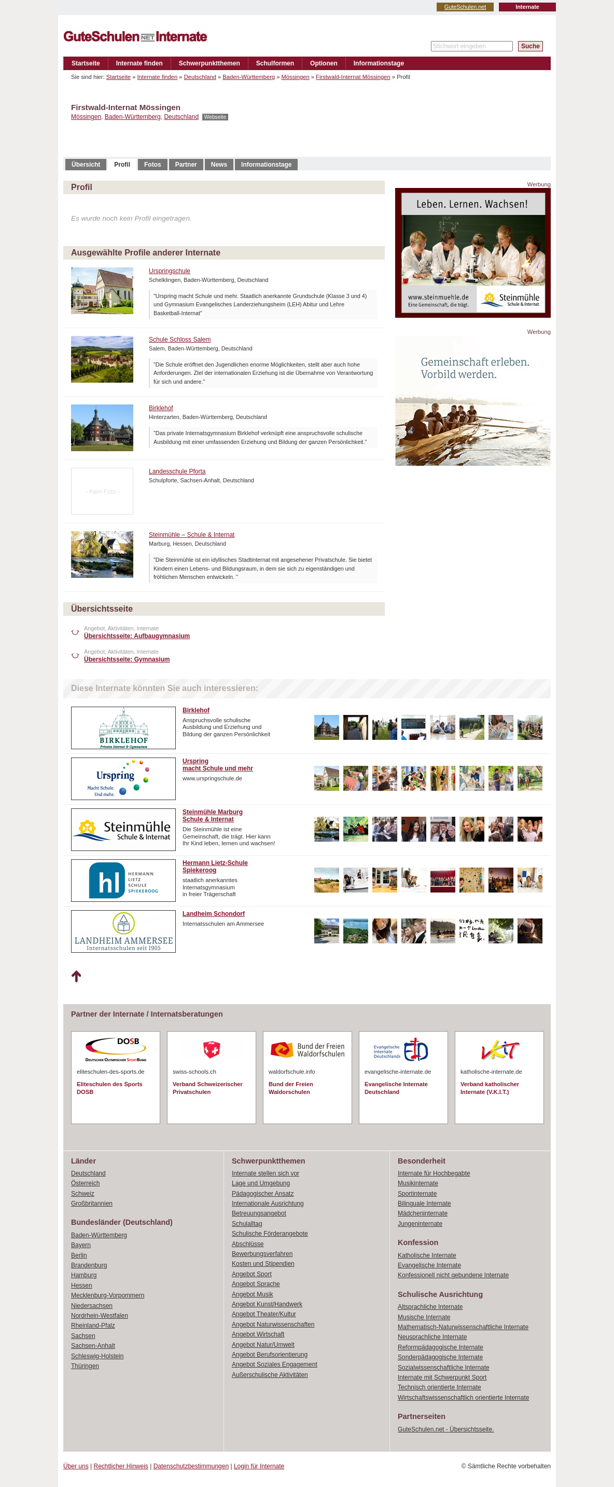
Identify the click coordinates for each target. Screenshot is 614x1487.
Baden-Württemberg (248, 77)
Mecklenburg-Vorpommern (107, 1295)
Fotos (152, 164)
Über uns (76, 1466)
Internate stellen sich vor (265, 1173)
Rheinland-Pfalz (93, 1325)
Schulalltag (247, 1223)
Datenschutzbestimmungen (191, 1466)
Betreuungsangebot (259, 1213)
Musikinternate (418, 1183)
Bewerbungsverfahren (262, 1254)
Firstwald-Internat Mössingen (353, 77)
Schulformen (275, 63)
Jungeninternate (420, 1223)
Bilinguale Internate (424, 1203)
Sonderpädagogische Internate (440, 1357)
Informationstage (379, 63)
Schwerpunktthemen (209, 63)
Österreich (85, 1183)
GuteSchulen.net (465, 7)
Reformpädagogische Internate (440, 1347)
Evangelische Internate (429, 1265)
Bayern (81, 1245)
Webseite (215, 117)
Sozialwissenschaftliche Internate (444, 1367)
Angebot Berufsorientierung (270, 1354)
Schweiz (82, 1193)
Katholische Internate (427, 1255)
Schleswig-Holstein (97, 1356)
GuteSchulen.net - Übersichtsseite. (446, 1429)
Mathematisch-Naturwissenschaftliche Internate (463, 1327)
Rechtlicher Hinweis (121, 1466)
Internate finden (139, 63)
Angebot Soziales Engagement (274, 1364)
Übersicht (86, 164)
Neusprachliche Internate (432, 1337)
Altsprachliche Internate (430, 1306)
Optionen (324, 63)
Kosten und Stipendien (263, 1263)
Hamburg (83, 1275)
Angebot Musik (252, 1294)
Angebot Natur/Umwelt (263, 1344)
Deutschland (200, 77)
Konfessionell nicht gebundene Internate (453, 1275)
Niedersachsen (92, 1305)
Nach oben (76, 976)
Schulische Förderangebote (270, 1233)
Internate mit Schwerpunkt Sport (442, 1377)
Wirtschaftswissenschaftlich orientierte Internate (463, 1397)
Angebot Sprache (256, 1284)
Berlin (79, 1255)
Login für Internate (259, 1466)
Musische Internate (424, 1317)
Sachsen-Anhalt (93, 1345)
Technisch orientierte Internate (439, 1387)
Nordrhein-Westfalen (99, 1315)
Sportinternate (417, 1193)
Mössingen (296, 77)
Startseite (86, 63)
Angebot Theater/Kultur (264, 1314)
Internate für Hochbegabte (434, 1173)
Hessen (81, 1285)
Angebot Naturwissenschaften (273, 1324)
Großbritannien (92, 1203)
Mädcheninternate (423, 1213)
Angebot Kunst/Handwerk (267, 1304)
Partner (186, 164)
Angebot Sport (252, 1274)
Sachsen (83, 1336)
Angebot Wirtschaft (258, 1334)
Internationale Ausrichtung (268, 1203)
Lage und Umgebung (261, 1183)
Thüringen (85, 1366)
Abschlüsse (247, 1244)
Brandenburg (89, 1265)
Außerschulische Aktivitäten (270, 1374)
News (219, 164)
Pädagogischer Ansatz (263, 1193)
